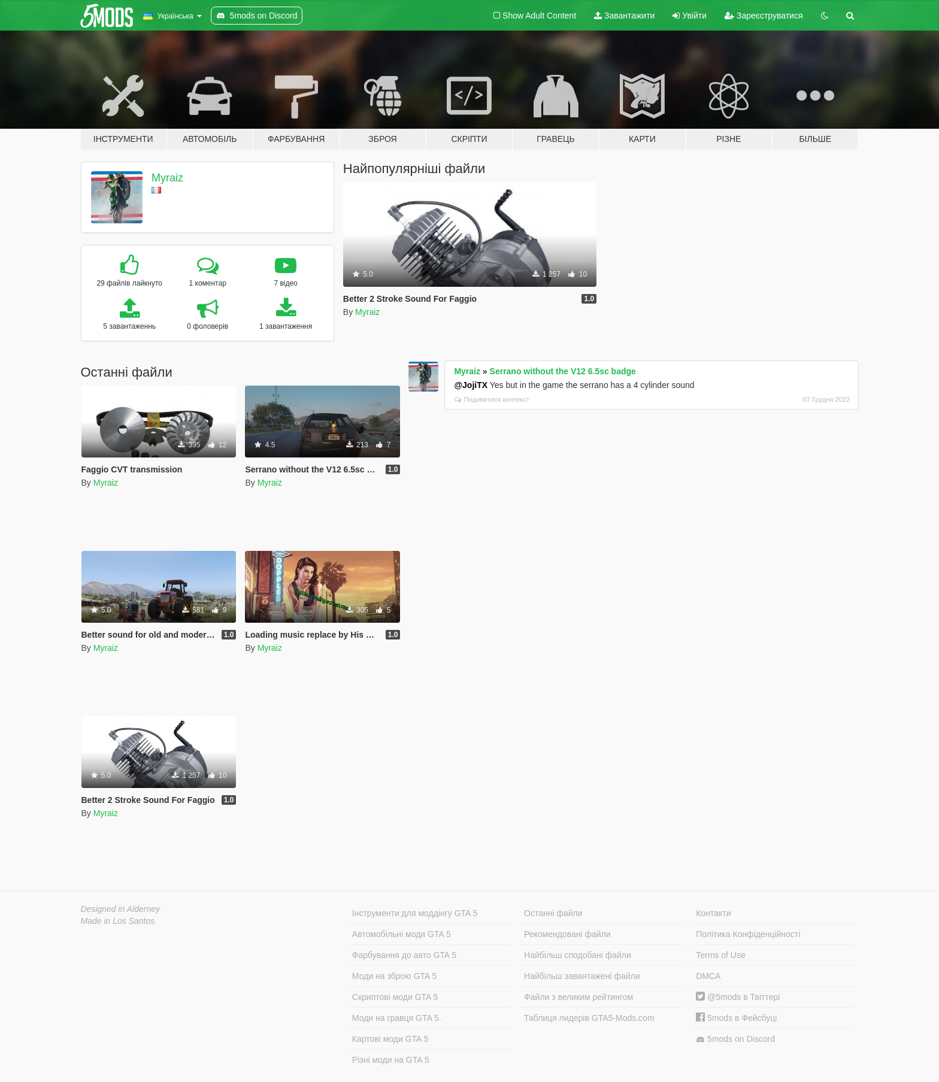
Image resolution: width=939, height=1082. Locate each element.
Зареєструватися (763, 15)
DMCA (708, 976)
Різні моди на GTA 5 (390, 1060)
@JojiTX (470, 385)
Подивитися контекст (492, 399)
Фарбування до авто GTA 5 (404, 955)
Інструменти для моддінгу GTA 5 (415, 913)
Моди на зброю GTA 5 (394, 976)
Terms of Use (720, 955)
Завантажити (624, 15)
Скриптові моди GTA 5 (395, 997)
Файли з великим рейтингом (578, 997)
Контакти (713, 913)
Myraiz (167, 178)
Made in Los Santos (118, 921)
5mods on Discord (735, 1039)
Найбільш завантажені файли (582, 976)
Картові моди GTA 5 (390, 1039)
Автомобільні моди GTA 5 (401, 934)
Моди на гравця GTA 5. (396, 1018)
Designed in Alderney (120, 909)
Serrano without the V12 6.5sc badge (563, 371)
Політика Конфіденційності (748, 934)
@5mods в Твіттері (738, 997)
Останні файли (553, 913)
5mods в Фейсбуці (736, 1018)
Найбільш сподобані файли (577, 955)
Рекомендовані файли (567, 934)
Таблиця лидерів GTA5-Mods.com (589, 1018)
